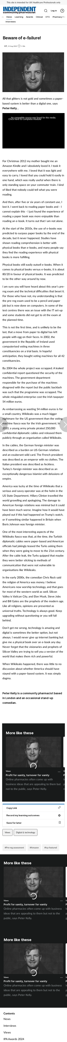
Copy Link (33, 807)
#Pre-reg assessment (14, 847)
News (7, 1019)
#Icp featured (50, 847)
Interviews (10, 1025)
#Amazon (34, 847)
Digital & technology (25, 832)
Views (8, 771)
